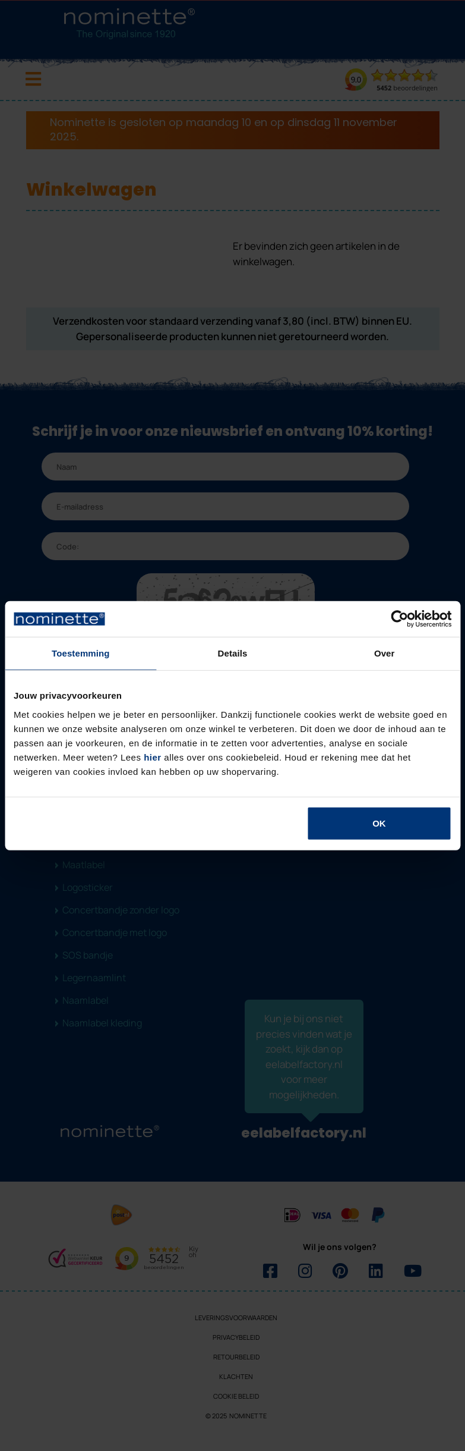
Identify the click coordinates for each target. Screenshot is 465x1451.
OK (379, 823)
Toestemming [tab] (81, 653)
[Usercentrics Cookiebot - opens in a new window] (399, 619)
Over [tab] (384, 653)
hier (153, 757)
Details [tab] (233, 653)
